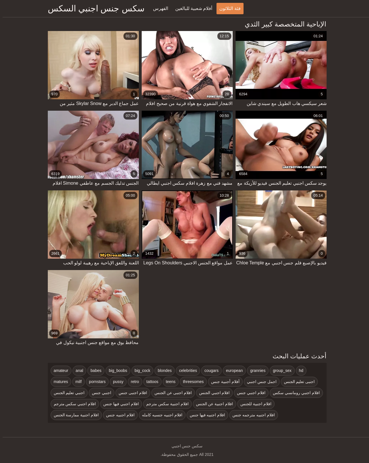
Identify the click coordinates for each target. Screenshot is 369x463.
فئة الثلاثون (227, 8)
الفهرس (158, 8)
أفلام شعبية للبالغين (191, 8)
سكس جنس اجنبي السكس (93, 8)
